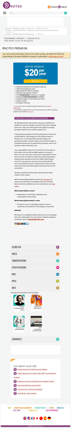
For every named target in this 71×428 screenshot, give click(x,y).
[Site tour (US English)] (29, 418)
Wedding (8, 34)
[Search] (65, 13)
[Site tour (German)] (49, 418)
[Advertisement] (35, 21)
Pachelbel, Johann (19, 28)
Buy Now (35, 81)
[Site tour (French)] (33, 418)
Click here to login (55, 56)
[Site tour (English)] (25, 418)
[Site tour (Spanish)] (45, 418)
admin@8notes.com (36, 219)
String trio (8, 30)
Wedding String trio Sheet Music (23, 34)
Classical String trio (19, 30)
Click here (30, 112)
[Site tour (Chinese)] (41, 418)
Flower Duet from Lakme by (32, 369)
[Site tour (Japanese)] (37, 418)
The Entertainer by (29, 385)
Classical (8, 28)
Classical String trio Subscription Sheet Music (43, 30)
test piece (46, 179)
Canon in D (30, 28)
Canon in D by (29, 389)
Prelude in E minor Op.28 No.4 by (35, 381)
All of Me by (26, 393)
